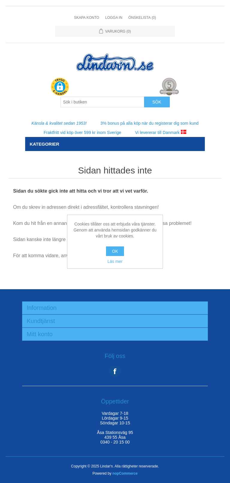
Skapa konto (86, 18)
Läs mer (115, 261)
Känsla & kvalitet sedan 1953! (59, 123)
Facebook (115, 371)
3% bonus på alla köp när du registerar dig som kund (149, 123)
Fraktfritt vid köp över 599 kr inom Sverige (82, 132)
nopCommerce (124, 473)
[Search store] (102, 102)
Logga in (113, 18)
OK (115, 251)
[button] (60, 87)
